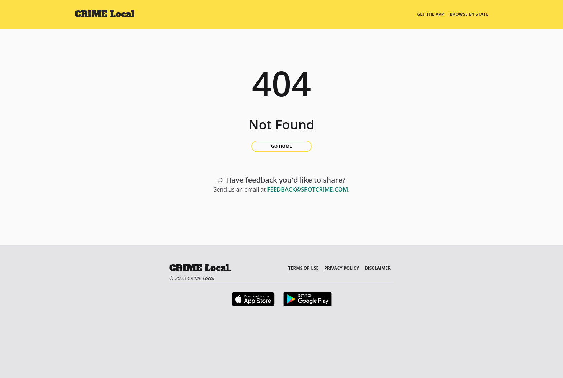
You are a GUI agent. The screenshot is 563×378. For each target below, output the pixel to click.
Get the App (430, 14)
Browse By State (469, 14)
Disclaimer (378, 268)
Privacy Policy (341, 268)
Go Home (281, 146)
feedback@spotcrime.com (307, 189)
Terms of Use (303, 268)
